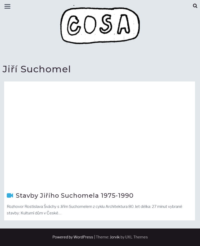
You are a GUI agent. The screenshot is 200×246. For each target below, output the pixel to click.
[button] (195, 5)
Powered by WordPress (72, 237)
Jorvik (115, 237)
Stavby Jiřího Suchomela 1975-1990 (75, 195)
